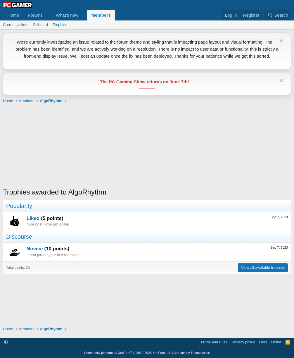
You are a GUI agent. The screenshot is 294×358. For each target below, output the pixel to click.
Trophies (60, 25)
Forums (35, 15)
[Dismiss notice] (280, 42)
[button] (47, 15)
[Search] (277, 15)
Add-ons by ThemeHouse (192, 352)
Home (13, 15)
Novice (35, 249)
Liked (33, 218)
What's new (67, 15)
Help (263, 342)
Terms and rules (213, 342)
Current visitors (15, 25)
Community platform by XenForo (127, 352)
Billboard (40, 25)
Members (101, 15)
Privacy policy (243, 342)
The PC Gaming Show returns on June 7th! (144, 81)
